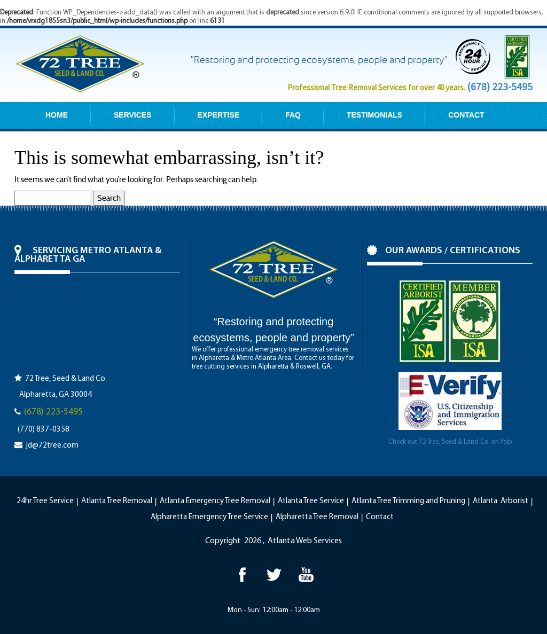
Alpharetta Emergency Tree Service (209, 517)
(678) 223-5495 (500, 86)
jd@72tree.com (52, 446)
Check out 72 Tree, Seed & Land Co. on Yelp (450, 442)
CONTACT (466, 115)
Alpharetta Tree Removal (317, 517)
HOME (56, 115)
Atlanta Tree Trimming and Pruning (408, 501)
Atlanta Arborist (500, 501)
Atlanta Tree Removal (116, 501)
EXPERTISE (219, 115)
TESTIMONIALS (374, 115)
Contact (380, 517)
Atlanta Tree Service (311, 501)
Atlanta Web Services (305, 541)
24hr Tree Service (45, 501)
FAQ (293, 115)
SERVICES (133, 115)
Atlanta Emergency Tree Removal (215, 501)
